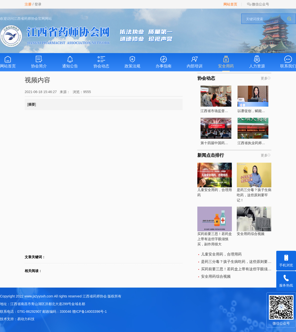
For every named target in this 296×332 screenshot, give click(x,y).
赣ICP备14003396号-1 (89, 311)
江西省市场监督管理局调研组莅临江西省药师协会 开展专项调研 (216, 99)
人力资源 (257, 62)
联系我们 (288, 62)
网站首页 (230, 4)
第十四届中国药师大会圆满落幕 (216, 131)
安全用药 (226, 62)
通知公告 (70, 62)
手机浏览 (286, 259)
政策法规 (132, 62)
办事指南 (163, 62)
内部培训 (195, 62)
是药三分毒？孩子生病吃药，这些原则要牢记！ (254, 182)
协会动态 (101, 62)
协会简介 (39, 62)
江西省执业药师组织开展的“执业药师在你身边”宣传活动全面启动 (253, 131)
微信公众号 (257, 4)
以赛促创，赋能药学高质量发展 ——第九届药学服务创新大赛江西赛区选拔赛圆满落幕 (253, 99)
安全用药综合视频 (254, 221)
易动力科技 (26, 319)
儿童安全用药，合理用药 (214, 180)
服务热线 (286, 279)
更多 (264, 78)
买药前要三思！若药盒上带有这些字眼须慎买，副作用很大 (214, 226)
